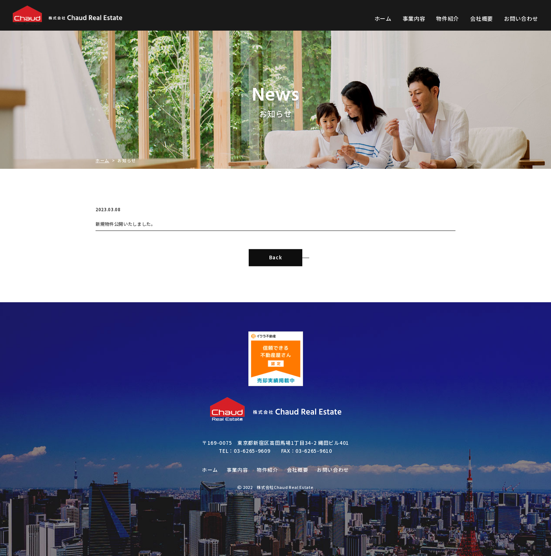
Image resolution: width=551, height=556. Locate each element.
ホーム (383, 18)
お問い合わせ (521, 18)
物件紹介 (447, 18)
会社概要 (481, 18)
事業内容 (414, 18)
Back (286, 264)
